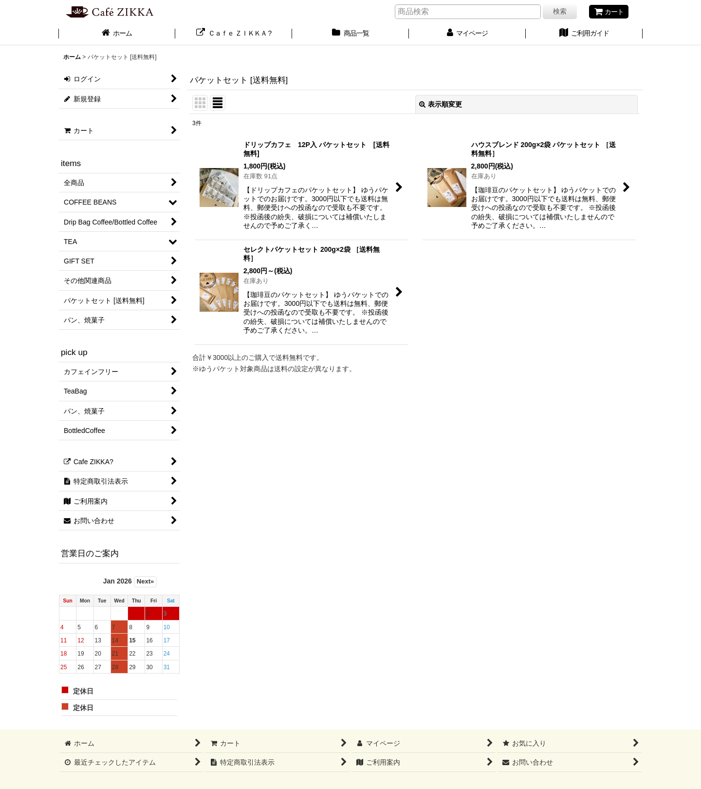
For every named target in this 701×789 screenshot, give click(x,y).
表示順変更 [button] (440, 104)
